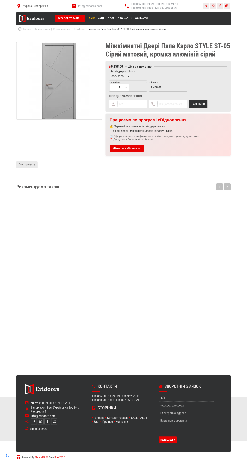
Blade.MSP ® (41, 457)
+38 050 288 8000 (142, 8)
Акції (101, 18)
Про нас (123, 18)
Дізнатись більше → (126, 148)
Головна (98, 418)
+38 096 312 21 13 (166, 4)
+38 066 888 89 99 (142, 4)
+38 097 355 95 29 (166, 8)
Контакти (141, 18)
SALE (92, 18)
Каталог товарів (68, 18)
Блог (111, 18)
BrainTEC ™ (60, 457)
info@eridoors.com (90, 6)
